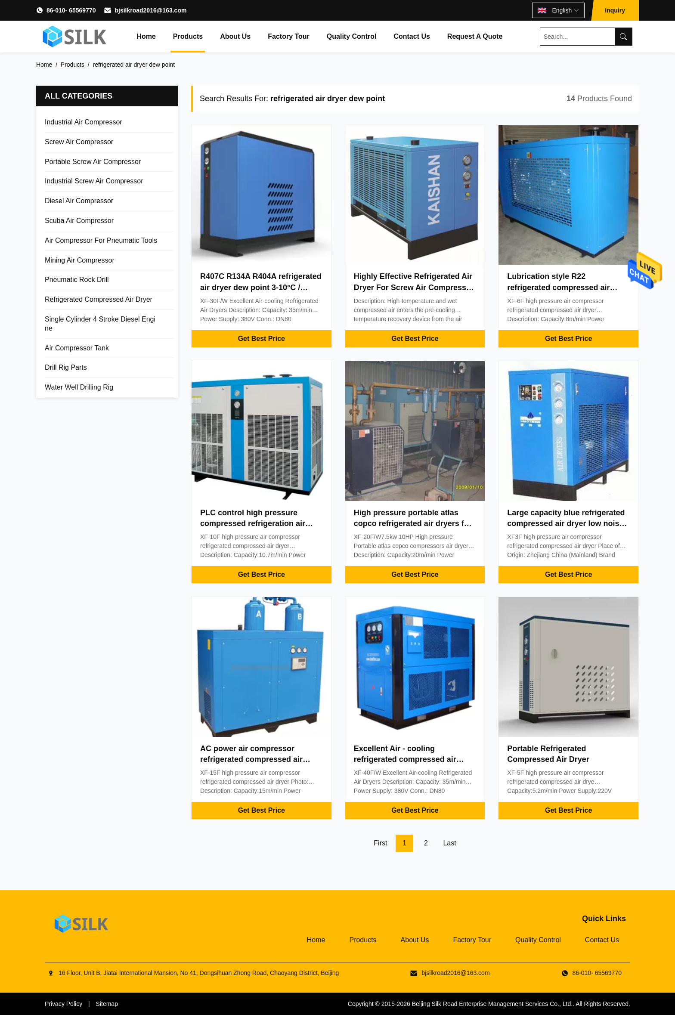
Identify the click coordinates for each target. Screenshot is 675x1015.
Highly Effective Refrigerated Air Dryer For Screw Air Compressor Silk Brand (414, 287)
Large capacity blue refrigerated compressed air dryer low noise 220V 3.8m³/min (566, 523)
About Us (235, 36)
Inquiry (615, 10)
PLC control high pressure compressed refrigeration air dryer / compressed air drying (254, 523)
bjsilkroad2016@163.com (150, 10)
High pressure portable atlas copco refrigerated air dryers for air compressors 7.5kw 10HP (413, 523)
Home (145, 36)
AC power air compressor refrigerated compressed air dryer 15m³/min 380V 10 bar (251, 759)
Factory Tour (289, 36)
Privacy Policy (63, 1003)
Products (188, 36)
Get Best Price (261, 338)
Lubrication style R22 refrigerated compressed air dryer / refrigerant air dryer (558, 287)
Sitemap (107, 1003)
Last (449, 843)
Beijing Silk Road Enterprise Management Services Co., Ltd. (492, 1003)
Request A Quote (475, 36)
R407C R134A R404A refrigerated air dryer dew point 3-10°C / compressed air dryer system (261, 287)
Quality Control (352, 36)
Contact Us (411, 36)
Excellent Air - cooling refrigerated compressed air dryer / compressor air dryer (405, 759)
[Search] (623, 36)
